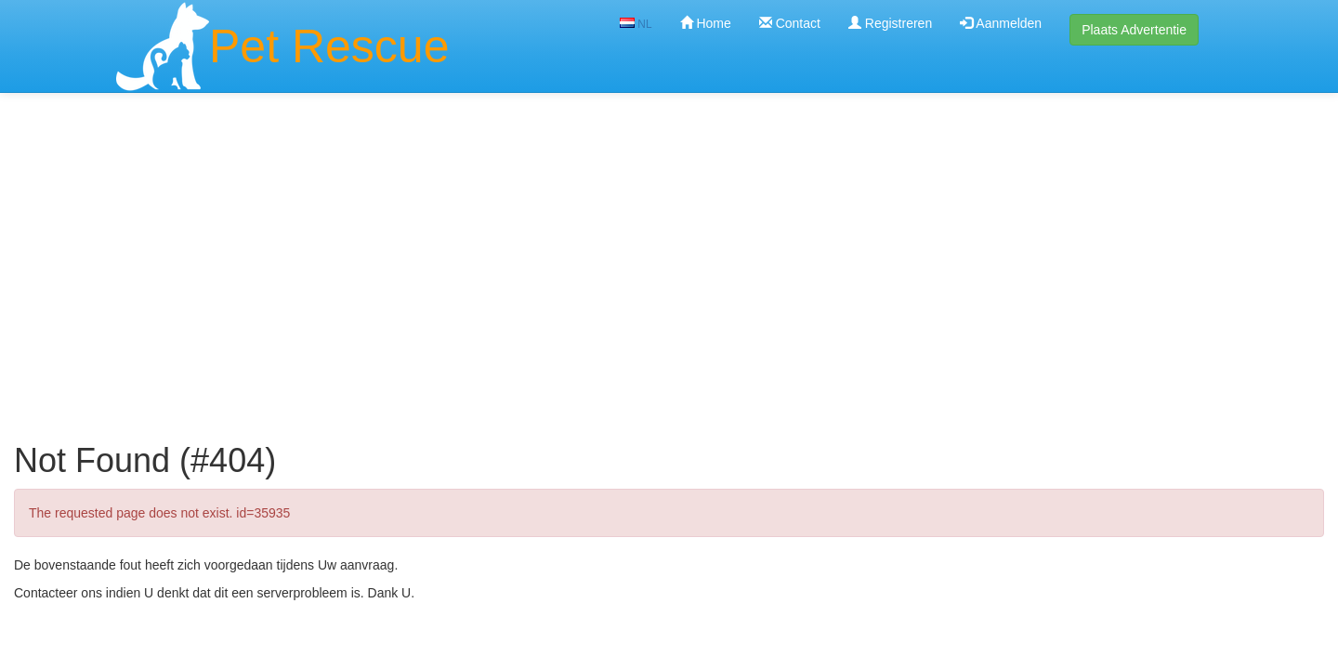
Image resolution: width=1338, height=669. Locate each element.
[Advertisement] (669, 240)
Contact (789, 23)
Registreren (890, 23)
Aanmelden (1001, 23)
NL (636, 24)
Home (705, 23)
